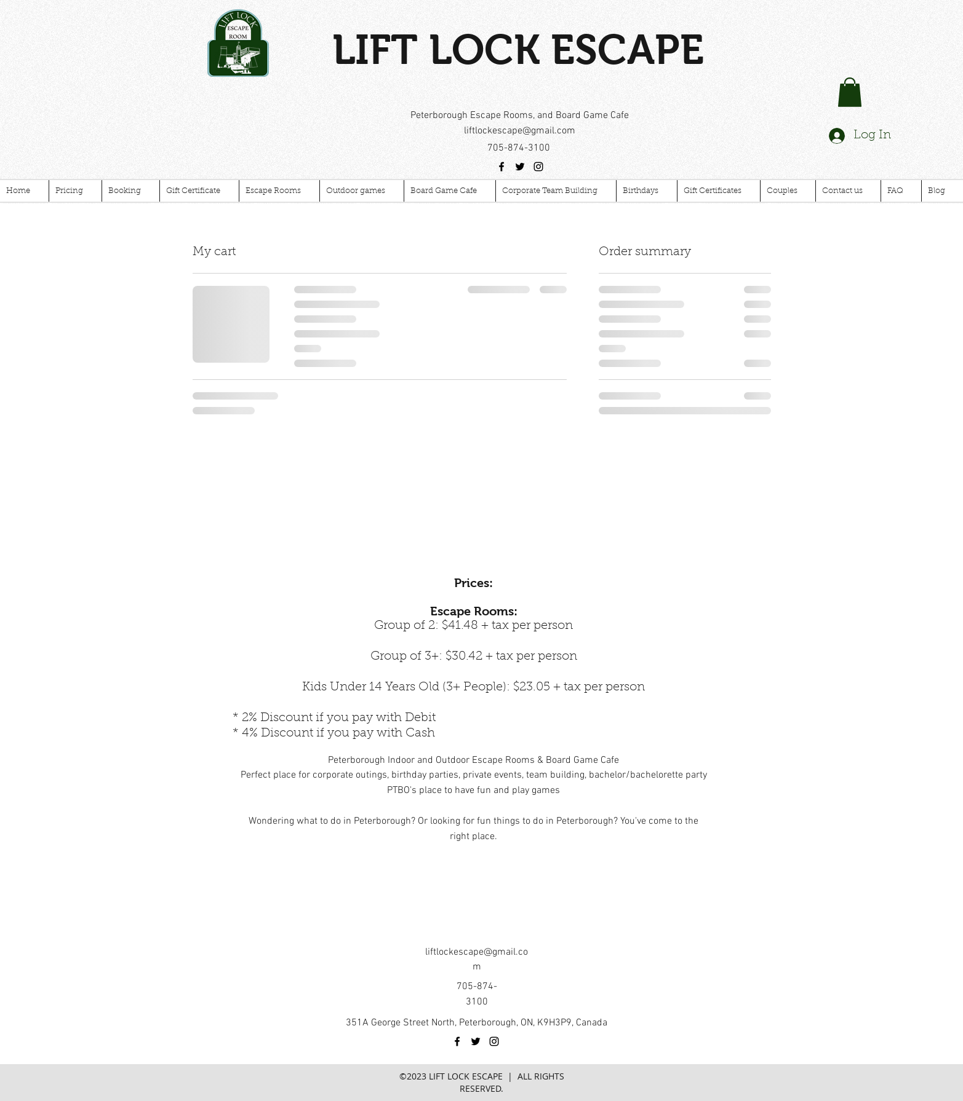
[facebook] (501, 166)
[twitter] (520, 166)
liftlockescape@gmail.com (519, 131)
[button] (849, 92)
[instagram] (538, 166)
